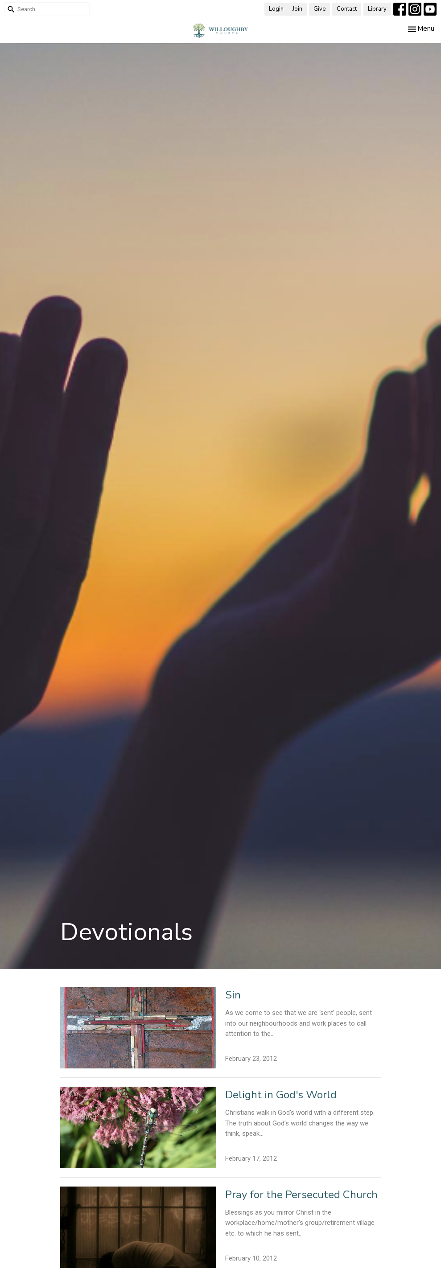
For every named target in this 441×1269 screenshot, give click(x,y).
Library (377, 9)
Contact (347, 9)
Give (319, 9)
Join (297, 9)
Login (276, 9)
